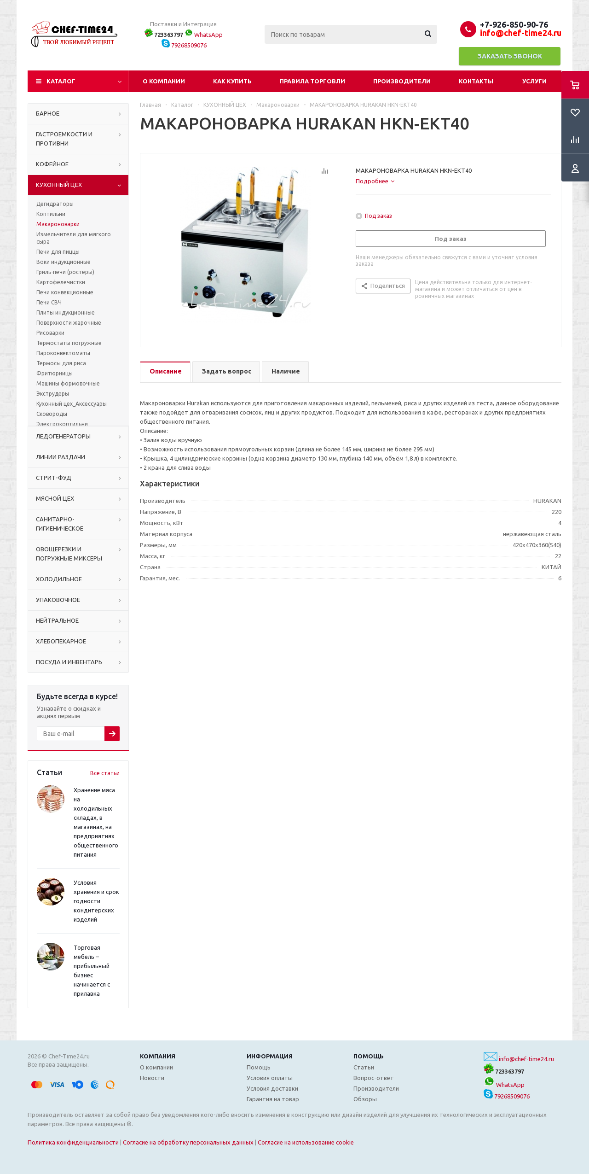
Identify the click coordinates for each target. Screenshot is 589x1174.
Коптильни (50, 214)
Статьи (363, 1067)
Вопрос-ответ (373, 1078)
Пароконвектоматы (63, 353)
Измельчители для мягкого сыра (73, 238)
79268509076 (184, 45)
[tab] (375, 181)
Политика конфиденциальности (73, 1142)
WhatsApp (204, 34)
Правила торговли (312, 81)
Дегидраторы (55, 204)
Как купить (232, 81)
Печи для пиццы (58, 252)
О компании (164, 81)
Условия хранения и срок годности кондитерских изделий (96, 901)
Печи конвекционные (64, 292)
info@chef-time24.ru (526, 1059)
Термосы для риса (61, 363)
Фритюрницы (54, 373)
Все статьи (105, 773)
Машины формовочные (68, 383)
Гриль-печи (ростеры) (65, 272)
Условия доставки (272, 1088)
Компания (157, 1056)
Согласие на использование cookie (306, 1142)
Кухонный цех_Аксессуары (71, 404)
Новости (152, 1078)
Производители (402, 81)
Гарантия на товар (273, 1099)
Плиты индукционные (65, 312)
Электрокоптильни (62, 424)
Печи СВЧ (49, 302)
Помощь (368, 1056)
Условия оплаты (270, 1078)
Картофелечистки (60, 282)
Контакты (476, 81)
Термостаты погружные (69, 343)
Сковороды (51, 414)
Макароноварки (58, 224)
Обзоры (365, 1099)
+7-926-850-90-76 (514, 24)
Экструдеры (52, 394)
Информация (270, 1056)
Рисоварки (50, 333)
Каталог (60, 81)
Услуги (534, 81)
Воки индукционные (63, 262)
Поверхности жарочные (68, 323)
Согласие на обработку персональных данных (188, 1142)
